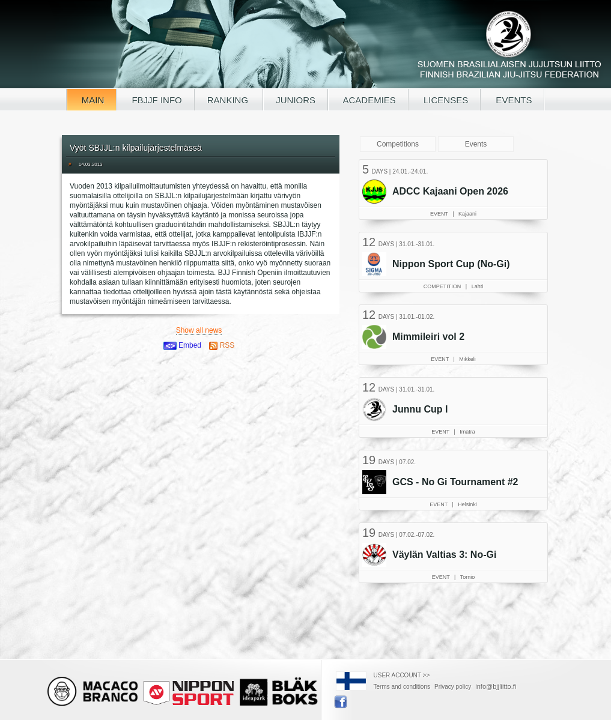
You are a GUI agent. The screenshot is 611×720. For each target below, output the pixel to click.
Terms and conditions (402, 686)
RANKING (229, 100)
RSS (221, 345)
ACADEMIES (368, 100)
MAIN (92, 100)
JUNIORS (295, 100)
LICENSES (444, 100)
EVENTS (512, 100)
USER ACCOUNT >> (402, 675)
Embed (182, 345)
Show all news (199, 330)
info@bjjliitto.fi (495, 686)
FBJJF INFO (155, 100)
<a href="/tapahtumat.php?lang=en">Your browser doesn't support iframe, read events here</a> (455, 375)
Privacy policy (452, 686)
